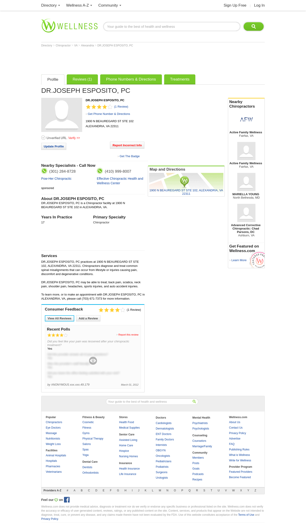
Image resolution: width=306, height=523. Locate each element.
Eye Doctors (53, 427)
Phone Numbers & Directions (131, 79)
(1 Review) (121, 106)
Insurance (125, 463)
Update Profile (54, 146)
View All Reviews (59, 318)
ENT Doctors (163, 434)
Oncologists (163, 455)
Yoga (85, 455)
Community (108, 5)
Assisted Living (128, 440)
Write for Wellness (240, 460)
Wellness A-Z (77, 5)
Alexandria (88, 45)
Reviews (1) (82, 79)
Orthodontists (90, 472)
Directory (49, 5)
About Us (234, 422)
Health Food (126, 422)
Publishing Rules (239, 449)
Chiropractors (54, 422)
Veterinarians (54, 471)
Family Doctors (165, 439)
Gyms (85, 433)
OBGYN (161, 450)
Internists (161, 445)
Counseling (199, 435)
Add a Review (88, 318)
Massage (51, 433)
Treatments (179, 79)
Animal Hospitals (56, 455)
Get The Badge (130, 156)
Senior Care (126, 434)
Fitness (86, 427)
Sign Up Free (235, 5)
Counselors (199, 440)
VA (76, 45)
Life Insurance (127, 474)
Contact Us (235, 427)
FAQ (232, 444)
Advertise (234, 438)
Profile (52, 79)
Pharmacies (53, 466)
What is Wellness (239, 455)
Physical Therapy (92, 438)
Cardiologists (163, 423)
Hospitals (51, 460)
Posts (195, 463)
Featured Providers (240, 471)
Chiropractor (63, 45)
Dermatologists (165, 428)
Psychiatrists (200, 423)
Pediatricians (163, 461)
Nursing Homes (128, 456)
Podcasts (198, 474)
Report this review (128, 334)
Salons (86, 444)
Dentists (87, 467)
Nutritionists (53, 438)
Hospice (124, 450)
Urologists (162, 477)
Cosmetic (88, 422)
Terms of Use (246, 514)
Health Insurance (129, 468)
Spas (85, 449)
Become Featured (240, 477)
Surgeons (161, 472)
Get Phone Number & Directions (109, 114)
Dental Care (90, 461)
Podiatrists (162, 466)
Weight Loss (53, 444)
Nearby (246, 104)
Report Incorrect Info (127, 145)
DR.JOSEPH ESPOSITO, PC (115, 45)
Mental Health (201, 417)
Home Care (126, 445)
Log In (259, 5)
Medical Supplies (129, 427)
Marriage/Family (202, 446)
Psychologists (200, 428)
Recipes (197, 479)
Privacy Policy (237, 433)
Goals (195, 468)
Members (198, 457)
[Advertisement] (124, 59)
